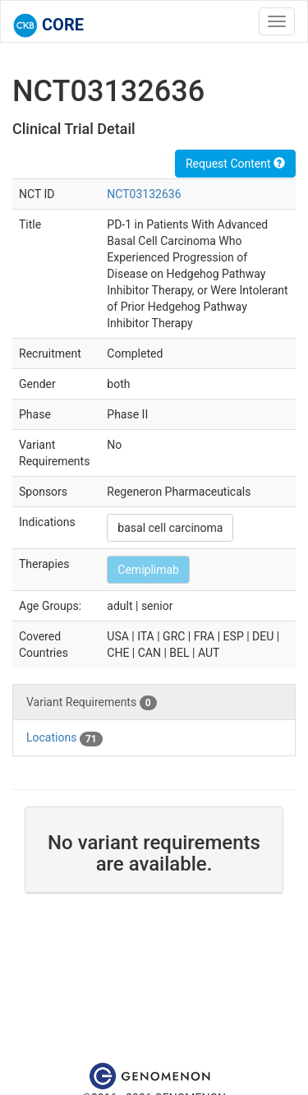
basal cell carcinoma (170, 527)
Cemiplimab (148, 569)
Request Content (235, 163)
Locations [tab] (64, 738)
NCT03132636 (144, 194)
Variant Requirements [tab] (91, 702)
